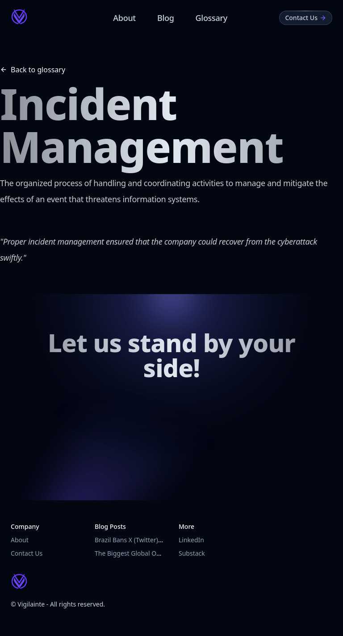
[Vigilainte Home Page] (19, 16)
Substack (192, 553)
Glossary (211, 17)
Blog (165, 17)
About (124, 17)
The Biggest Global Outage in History (149, 553)
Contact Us (26, 553)
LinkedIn (191, 540)
